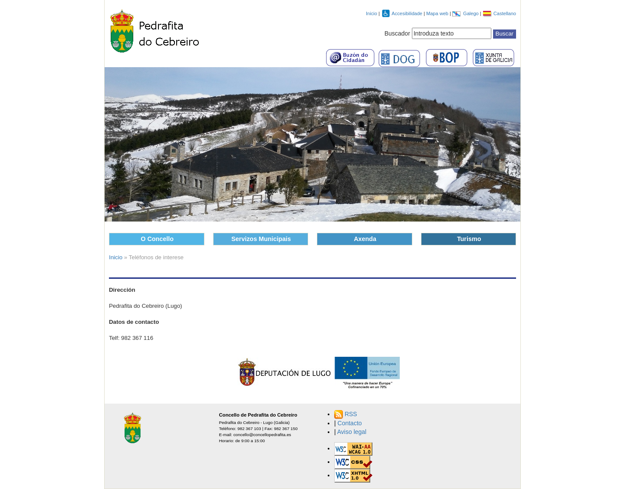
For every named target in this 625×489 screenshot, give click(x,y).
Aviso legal (351, 431)
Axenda (365, 238)
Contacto (350, 423)
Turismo (469, 238)
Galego (471, 13)
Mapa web (438, 13)
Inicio (371, 13)
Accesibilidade (407, 13)
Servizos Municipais (261, 238)
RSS (351, 414)
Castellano (504, 13)
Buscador (397, 33)
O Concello (157, 238)
